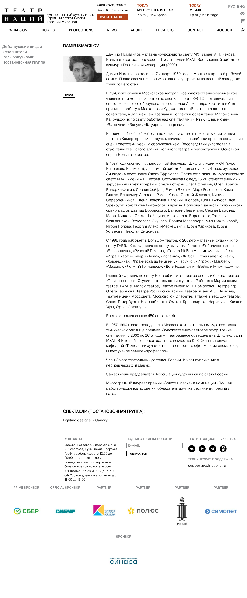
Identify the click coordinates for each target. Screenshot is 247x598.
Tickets (48, 30)
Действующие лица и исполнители (22, 49)
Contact (195, 30)
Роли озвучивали (18, 57)
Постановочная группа (23, 62)
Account (225, 30)
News (112, 30)
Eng (241, 6)
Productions (81, 30)
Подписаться (138, 453)
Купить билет (112, 17)
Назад (69, 95)
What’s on (18, 30)
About (136, 30)
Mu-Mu (195, 10)
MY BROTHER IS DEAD (155, 10)
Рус (231, 6)
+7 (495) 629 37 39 (116, 5)
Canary (101, 420)
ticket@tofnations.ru (112, 10)
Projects (164, 30)
